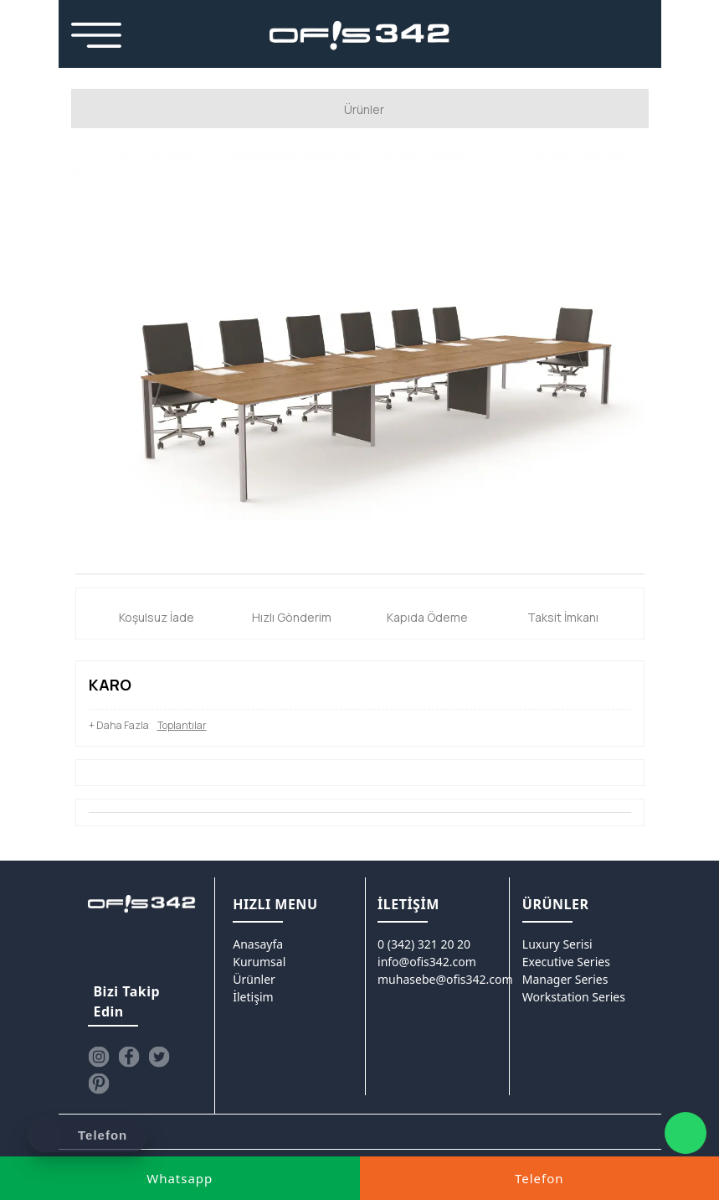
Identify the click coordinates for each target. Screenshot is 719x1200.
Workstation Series (573, 997)
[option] (360, 363)
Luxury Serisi (557, 944)
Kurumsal (259, 962)
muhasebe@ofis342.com (445, 979)
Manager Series (565, 979)
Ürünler (254, 979)
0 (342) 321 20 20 (423, 944)
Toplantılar (182, 725)
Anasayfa (258, 944)
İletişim (253, 997)
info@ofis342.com (426, 962)
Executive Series (566, 962)
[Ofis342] (360, 36)
